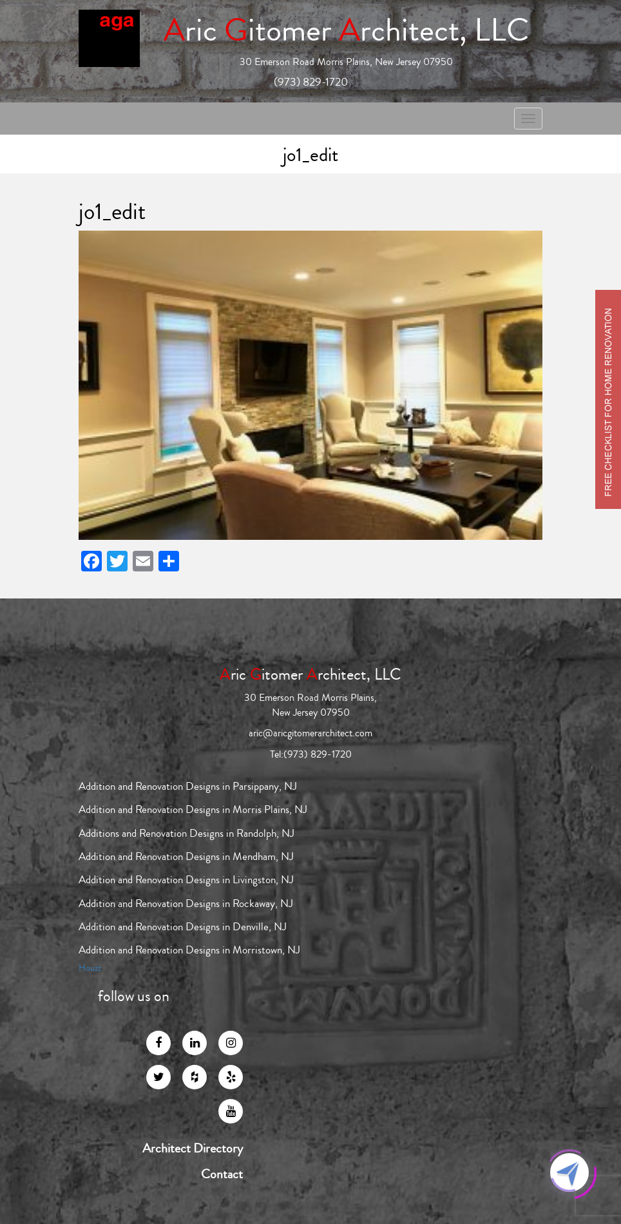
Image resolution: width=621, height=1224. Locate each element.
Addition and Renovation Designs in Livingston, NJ (186, 880)
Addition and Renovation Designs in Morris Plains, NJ (193, 809)
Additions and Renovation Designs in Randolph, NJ (186, 833)
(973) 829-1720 (311, 81)
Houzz (90, 968)
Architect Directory (192, 1149)
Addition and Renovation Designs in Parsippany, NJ (188, 786)
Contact (222, 1174)
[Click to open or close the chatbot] (569, 1172)
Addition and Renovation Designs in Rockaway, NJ (186, 903)
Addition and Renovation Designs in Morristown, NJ (189, 950)
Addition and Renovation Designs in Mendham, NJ (186, 856)
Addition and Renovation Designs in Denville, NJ (183, 927)
